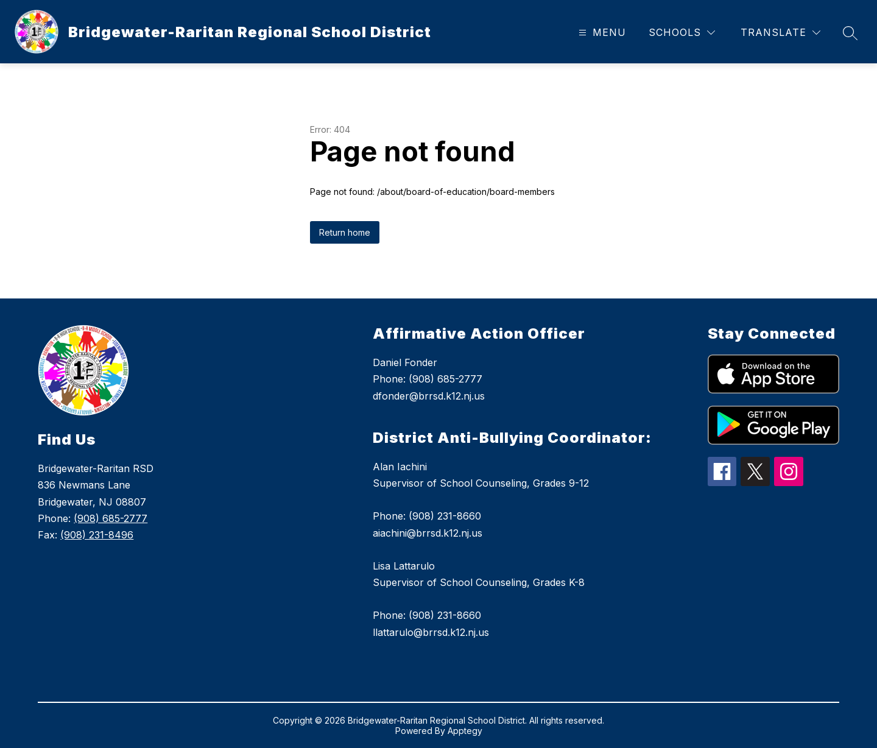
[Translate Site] (780, 32)
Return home (344, 232)
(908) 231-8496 (96, 535)
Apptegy (465, 730)
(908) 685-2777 (110, 518)
